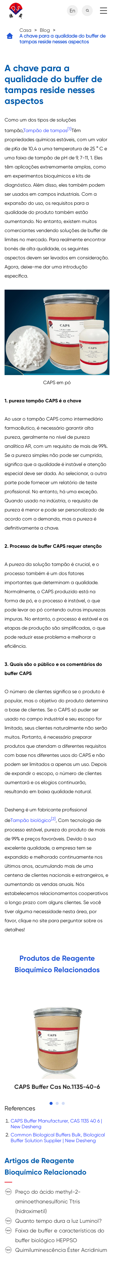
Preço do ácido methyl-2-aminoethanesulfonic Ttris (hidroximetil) (48, 1201)
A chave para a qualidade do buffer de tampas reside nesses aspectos (62, 39)
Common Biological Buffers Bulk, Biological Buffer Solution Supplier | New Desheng (58, 1137)
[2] (53, 818)
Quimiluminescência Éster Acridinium (61, 1250)
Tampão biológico (30, 820)
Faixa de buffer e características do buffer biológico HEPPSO (59, 1235)
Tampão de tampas (45, 130)
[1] (69, 129)
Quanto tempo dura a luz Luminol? (58, 1221)
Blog (45, 30)
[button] (51, 1103)
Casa (25, 30)
